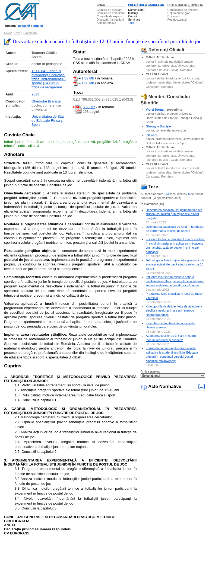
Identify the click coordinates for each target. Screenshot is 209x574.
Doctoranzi (174, 16)
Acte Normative (161, 386)
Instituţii (133, 13)
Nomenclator (136, 9)
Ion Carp (151, 134)
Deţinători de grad (179, 13)
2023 (35, 94)
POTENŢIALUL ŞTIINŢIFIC (185, 5)
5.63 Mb (89, 107)
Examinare (30, 32)
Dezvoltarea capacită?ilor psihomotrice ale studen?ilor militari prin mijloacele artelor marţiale (174, 214)
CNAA (101, 5)
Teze (131, 22)
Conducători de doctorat (182, 9)
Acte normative (106, 22)
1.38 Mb (87, 83)
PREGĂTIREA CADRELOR (146, 5)
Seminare (134, 19)
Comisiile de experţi (109, 16)
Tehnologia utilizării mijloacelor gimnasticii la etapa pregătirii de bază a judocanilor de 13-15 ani (175, 264)
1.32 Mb (87, 78)
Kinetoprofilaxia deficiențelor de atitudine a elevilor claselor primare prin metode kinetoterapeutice (174, 310)
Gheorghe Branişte (46, 101)
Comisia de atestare (109, 9)
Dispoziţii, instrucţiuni (110, 19)
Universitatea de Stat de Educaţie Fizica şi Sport (47, 120)
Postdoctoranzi (177, 19)
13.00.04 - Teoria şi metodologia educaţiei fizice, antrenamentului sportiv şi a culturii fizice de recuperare (48, 79)
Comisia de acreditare (111, 13)
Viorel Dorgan (155, 109)
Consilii (132, 16)
